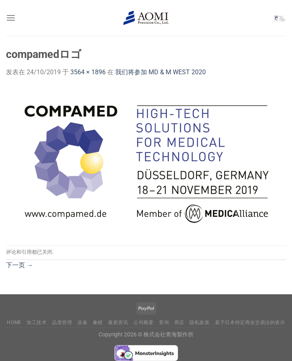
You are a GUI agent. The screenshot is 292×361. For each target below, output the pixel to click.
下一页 (19, 265)
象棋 (98, 322)
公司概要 (143, 322)
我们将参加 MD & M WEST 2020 (160, 72)
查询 (164, 322)
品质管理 (62, 322)
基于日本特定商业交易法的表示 (250, 322)
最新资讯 (118, 322)
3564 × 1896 (88, 72)
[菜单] (10, 17)
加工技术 (36, 322)
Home (14, 322)
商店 (179, 322)
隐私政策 (199, 322)
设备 (82, 322)
